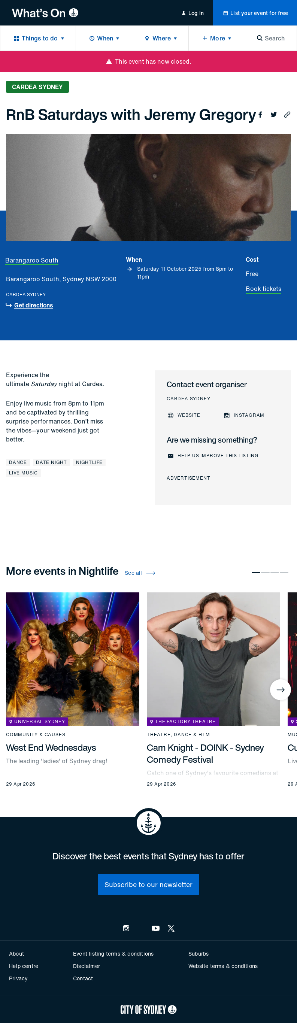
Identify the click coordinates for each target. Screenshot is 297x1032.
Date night (51, 462)
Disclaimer (86, 966)
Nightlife (89, 462)
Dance (18, 462)
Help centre (23, 966)
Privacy (18, 978)
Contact (83, 978)
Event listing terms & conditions (113, 953)
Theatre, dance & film (178, 735)
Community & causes (35, 735)
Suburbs (198, 953)
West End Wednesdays (51, 747)
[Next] (280, 689)
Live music (23, 473)
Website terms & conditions (223, 966)
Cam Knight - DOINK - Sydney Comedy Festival (205, 753)
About (16, 953)
